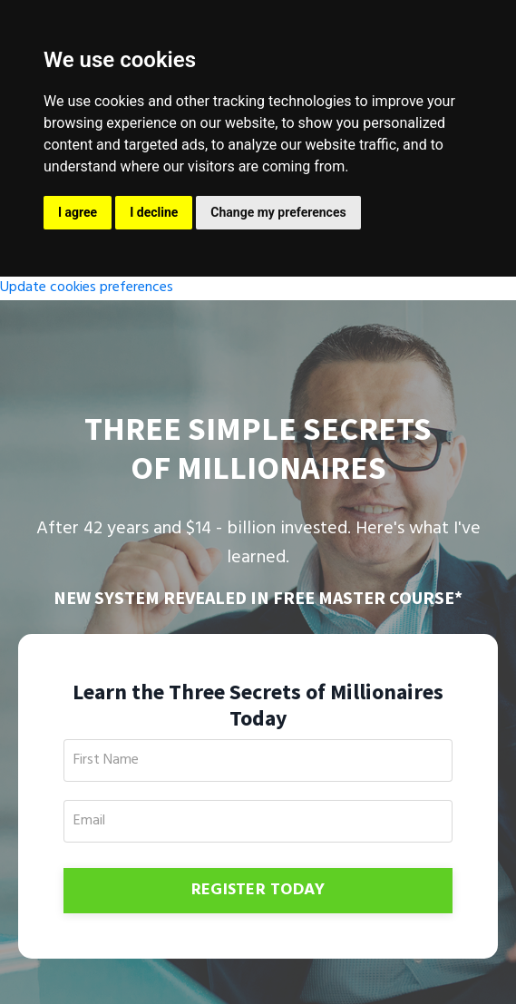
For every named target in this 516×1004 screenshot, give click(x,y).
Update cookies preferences (86, 288)
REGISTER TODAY (258, 890)
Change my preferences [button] (278, 212)
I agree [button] (77, 212)
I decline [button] (154, 212)
